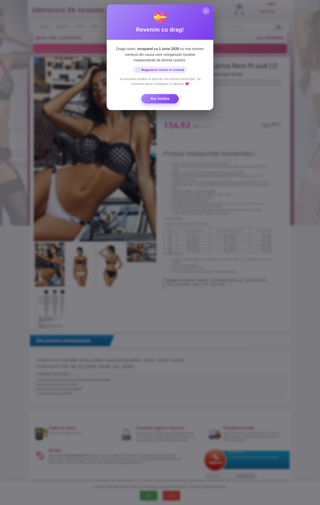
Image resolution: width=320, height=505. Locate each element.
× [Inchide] (205, 11)
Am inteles (160, 99)
